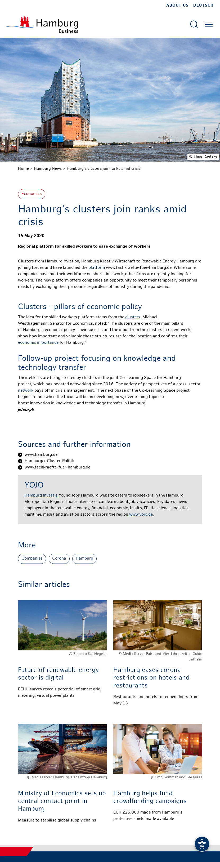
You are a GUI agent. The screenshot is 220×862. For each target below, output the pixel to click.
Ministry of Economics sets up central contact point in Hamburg (62, 801)
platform (96, 268)
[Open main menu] (209, 24)
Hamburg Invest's (40, 496)
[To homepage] (42, 24)
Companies (32, 559)
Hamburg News (48, 169)
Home (23, 169)
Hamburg (84, 559)
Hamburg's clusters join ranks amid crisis (104, 169)
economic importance (38, 343)
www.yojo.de (141, 515)
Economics (31, 194)
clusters (132, 317)
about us (177, 5)
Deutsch (203, 5)
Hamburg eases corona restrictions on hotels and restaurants (151, 678)
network (25, 391)
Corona (59, 559)
